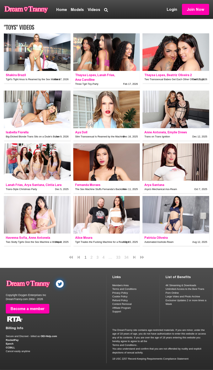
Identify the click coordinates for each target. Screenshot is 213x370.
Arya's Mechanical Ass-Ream (160, 189)
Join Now (195, 9)
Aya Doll (81, 132)
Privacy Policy (120, 292)
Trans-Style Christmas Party (21, 189)
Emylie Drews (177, 132)
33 (118, 257)
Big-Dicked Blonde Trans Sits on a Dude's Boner (33, 136)
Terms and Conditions (124, 289)
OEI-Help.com (49, 336)
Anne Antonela (155, 132)
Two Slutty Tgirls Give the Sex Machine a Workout (33, 241)
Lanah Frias (105, 75)
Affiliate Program (121, 307)
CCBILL (10, 347)
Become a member (28, 308)
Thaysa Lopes (85, 75)
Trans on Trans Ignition (157, 136)
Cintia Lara (53, 185)
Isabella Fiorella (17, 132)
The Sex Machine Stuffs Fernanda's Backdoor (100, 189)
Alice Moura (83, 238)
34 (126, 257)
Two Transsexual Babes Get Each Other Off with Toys (174, 79)
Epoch (9, 343)
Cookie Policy (120, 296)
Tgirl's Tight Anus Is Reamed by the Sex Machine (33, 79)
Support (116, 311)
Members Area (120, 285)
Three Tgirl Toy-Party (87, 83)
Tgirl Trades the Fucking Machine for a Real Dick (102, 241)
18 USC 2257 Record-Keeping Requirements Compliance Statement (150, 358)
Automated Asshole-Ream (158, 241)
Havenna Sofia (16, 238)
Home (61, 9)
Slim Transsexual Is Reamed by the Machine (100, 136)
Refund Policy (120, 300)
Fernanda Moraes (87, 185)
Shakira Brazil (16, 75)
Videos (94, 9)
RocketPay (12, 340)
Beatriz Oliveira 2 (179, 75)
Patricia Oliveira (156, 238)
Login (172, 9)
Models (77, 9)
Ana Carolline (85, 80)
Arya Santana (34, 185)
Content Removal (122, 304)
